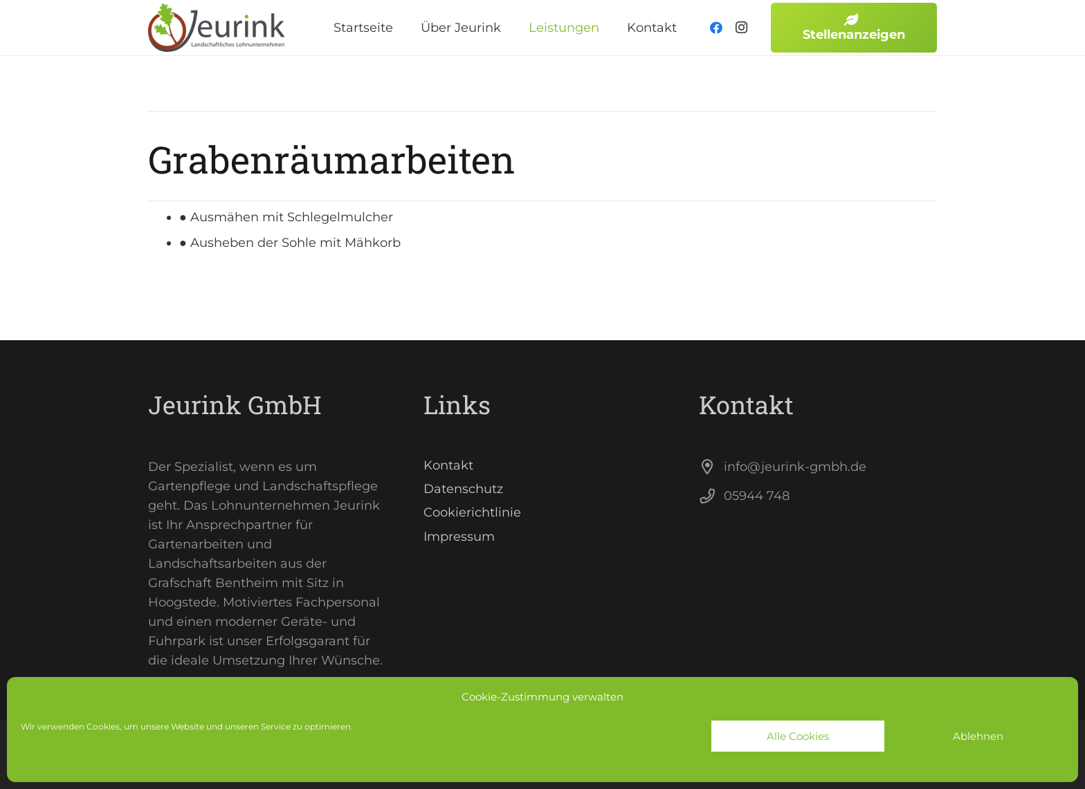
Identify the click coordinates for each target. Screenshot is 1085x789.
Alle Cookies (798, 736)
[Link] (217, 27)
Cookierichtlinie (472, 512)
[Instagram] (741, 27)
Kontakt (448, 465)
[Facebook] (716, 27)
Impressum (459, 536)
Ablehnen (978, 736)
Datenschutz (463, 488)
